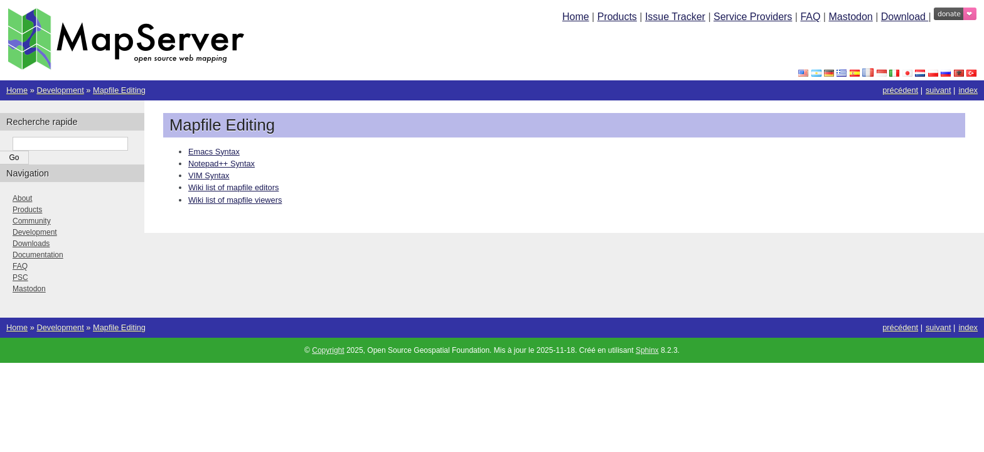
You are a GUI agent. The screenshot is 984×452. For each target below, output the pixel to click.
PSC (20, 277)
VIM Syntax (208, 175)
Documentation (38, 254)
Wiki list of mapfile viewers (235, 200)
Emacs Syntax (214, 151)
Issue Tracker (675, 16)
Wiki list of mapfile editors (233, 187)
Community (32, 221)
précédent (900, 90)
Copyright (328, 350)
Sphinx (647, 350)
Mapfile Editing (119, 90)
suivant (938, 90)
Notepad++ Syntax (221, 163)
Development (59, 90)
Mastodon (850, 16)
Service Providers (753, 16)
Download (905, 16)
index (968, 90)
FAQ (810, 16)
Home (575, 16)
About (22, 198)
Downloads (31, 243)
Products (617, 16)
